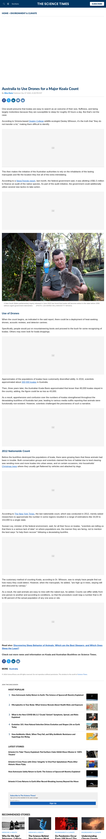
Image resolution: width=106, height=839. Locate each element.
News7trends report (25, 181)
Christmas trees (9, 466)
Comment (18, 100)
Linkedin (13, 100)
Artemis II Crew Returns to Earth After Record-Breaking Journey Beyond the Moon (43, 781)
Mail (23, 100)
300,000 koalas (29, 382)
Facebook (4, 100)
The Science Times (53, 4)
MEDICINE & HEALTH (9, 832)
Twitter (9, 100)
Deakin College (36, 121)
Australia (13, 669)
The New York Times (24, 514)
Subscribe (97, 4)
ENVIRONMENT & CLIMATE (23, 13)
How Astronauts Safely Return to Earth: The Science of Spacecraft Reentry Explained (47, 695)
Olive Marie (8, 93)
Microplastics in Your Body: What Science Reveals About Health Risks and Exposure (47, 705)
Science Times (82, 674)
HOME (5, 13)
